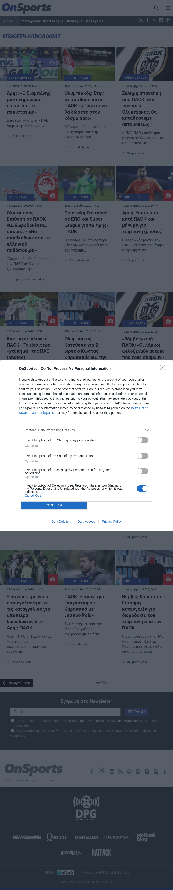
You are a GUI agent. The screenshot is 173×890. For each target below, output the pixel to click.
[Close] (164, 369)
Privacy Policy (112, 521)
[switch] (142, 440)
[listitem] (86, 430)
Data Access (86, 521)
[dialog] (86, 445)
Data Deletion (61, 521)
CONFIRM (54, 505)
